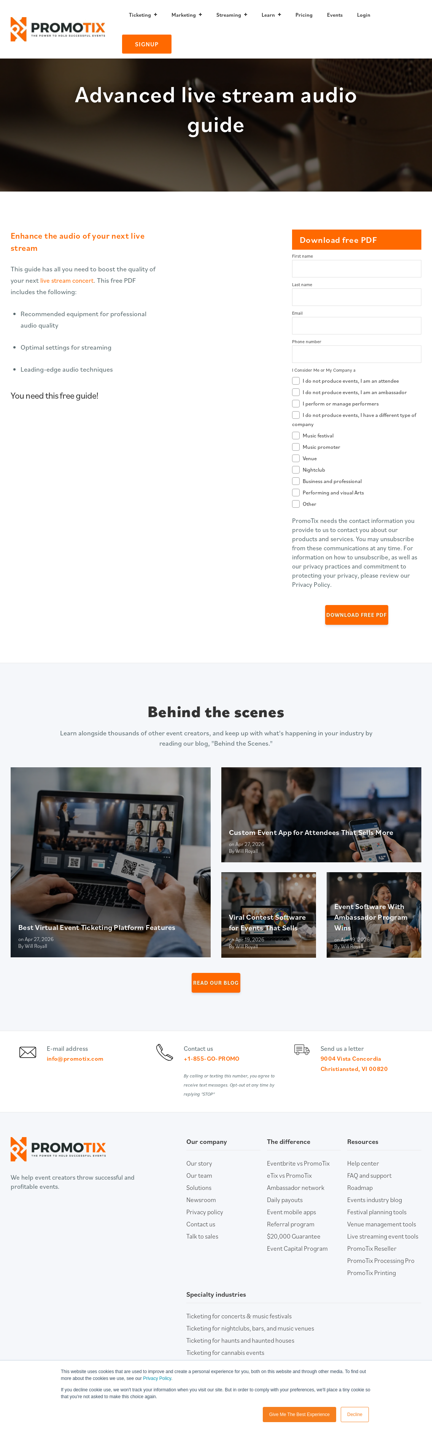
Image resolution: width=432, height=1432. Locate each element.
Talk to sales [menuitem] (202, 1248)
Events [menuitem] (335, 14)
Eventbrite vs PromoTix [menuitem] (298, 1175)
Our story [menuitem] (199, 1175)
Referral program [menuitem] (290, 1236)
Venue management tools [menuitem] (381, 1236)
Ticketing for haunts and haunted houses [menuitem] (240, 1352)
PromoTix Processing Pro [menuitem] (381, 1273)
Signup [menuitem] (147, 44)
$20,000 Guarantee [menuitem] (294, 1248)
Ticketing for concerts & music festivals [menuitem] (239, 1328)
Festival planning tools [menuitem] (377, 1224)
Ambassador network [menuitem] (295, 1200)
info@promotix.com (77, 1064)
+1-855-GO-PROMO (215, 1064)
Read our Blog (216, 983)
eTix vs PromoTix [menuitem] (289, 1187)
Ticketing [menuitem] (140, 14)
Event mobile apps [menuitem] (291, 1224)
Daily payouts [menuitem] (285, 1212)
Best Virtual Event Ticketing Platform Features (97, 927)
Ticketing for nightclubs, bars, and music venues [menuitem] (250, 1340)
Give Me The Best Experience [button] (299, 1414)
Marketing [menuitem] (184, 14)
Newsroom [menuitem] (201, 1212)
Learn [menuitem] (268, 14)
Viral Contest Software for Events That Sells (267, 922)
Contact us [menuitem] (200, 1236)
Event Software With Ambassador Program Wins (371, 917)
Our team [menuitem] (199, 1187)
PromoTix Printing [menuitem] (371, 1285)
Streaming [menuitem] (228, 14)
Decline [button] (354, 1414)
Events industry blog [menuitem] (374, 1212)
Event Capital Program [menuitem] (297, 1260)
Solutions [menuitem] (198, 1200)
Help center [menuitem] (363, 1175)
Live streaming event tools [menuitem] (382, 1248)
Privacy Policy (157, 1378)
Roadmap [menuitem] (360, 1200)
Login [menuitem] (363, 14)
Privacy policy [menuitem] (204, 1224)
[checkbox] (356, 441)
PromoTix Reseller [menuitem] (372, 1260)
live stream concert (68, 280)
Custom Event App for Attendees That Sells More (311, 832)
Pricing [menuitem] (304, 14)
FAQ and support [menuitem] (369, 1187)
